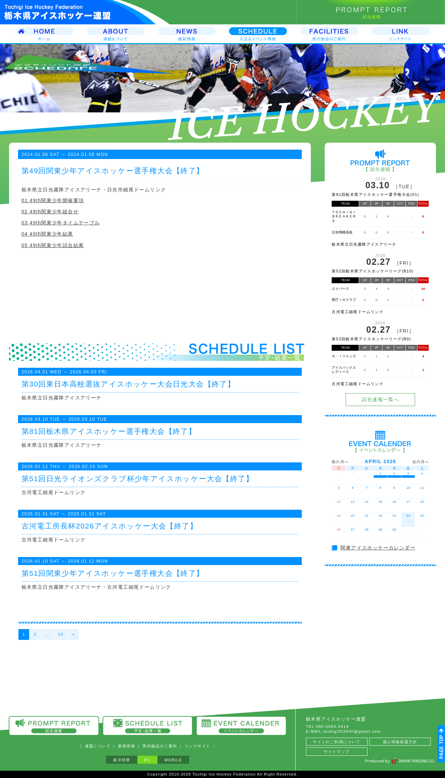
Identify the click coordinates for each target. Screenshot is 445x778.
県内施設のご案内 (160, 746)
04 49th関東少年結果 (47, 234)
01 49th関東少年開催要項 (53, 200)
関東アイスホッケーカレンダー (377, 547)
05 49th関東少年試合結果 (53, 245)
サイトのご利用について (336, 742)
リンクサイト (197, 746)
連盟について (98, 746)
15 (61, 634)
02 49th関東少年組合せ (50, 211)
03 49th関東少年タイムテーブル (61, 222)
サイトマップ (336, 751)
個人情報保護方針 (400, 742)
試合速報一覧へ (380, 399)
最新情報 (126, 746)
